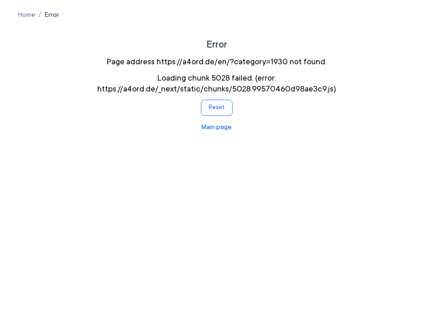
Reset (217, 107)
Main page (216, 126)
